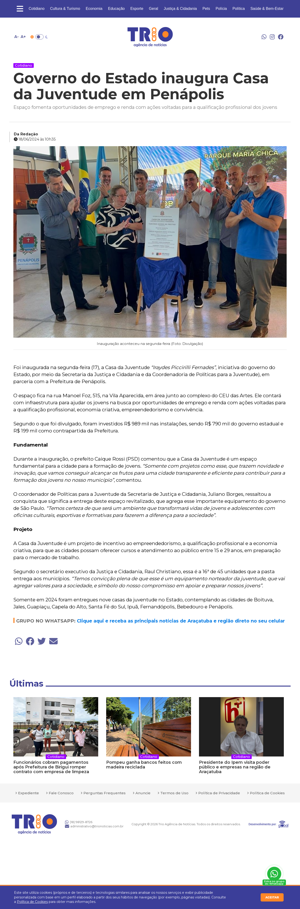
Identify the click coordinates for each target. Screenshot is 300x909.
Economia (94, 9)
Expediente (28, 793)
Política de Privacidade (219, 793)
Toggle (39, 36)
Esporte (136, 9)
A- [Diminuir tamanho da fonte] (16, 36)
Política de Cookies (32, 902)
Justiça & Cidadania (180, 9)
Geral (153, 9)
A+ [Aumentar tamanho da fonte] (23, 36)
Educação (116, 9)
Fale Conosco (61, 793)
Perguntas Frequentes (104, 793)
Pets (206, 9)
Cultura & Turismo (65, 9)
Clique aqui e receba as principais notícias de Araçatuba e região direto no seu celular (181, 621)
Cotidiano (37, 9)
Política (238, 9)
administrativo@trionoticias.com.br (94, 826)
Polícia (221, 9)
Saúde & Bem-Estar (266, 9)
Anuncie (142, 793)
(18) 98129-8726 (78, 822)
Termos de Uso (174, 793)
